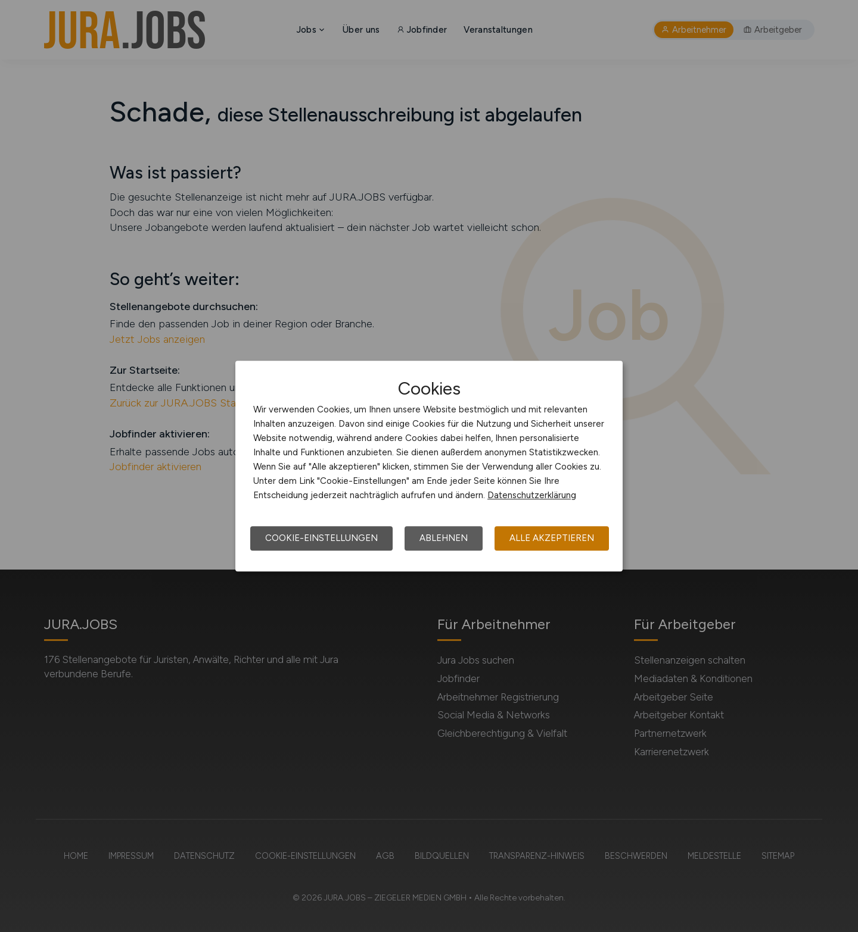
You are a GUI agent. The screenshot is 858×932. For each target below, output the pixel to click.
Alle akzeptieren (551, 538)
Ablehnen (443, 538)
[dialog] (429, 466)
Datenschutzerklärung (531, 495)
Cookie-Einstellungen (321, 538)
